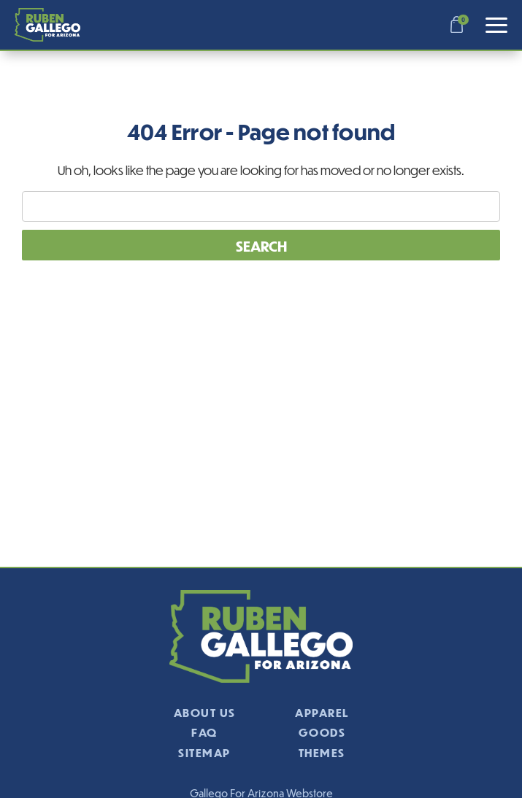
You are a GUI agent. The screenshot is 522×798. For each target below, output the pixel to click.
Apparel (322, 712)
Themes (322, 752)
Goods (322, 732)
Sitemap (204, 752)
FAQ (204, 732)
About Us (205, 712)
